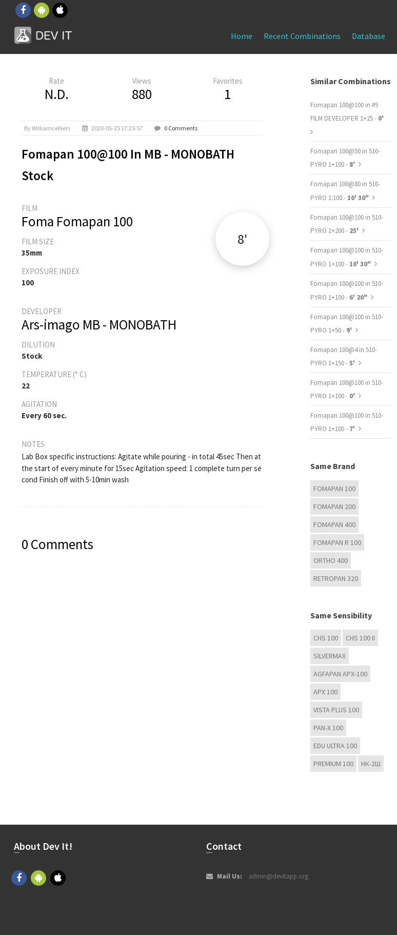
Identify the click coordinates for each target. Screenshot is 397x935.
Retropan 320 (335, 578)
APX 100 (325, 691)
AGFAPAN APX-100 (340, 673)
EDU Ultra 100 (335, 745)
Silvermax (329, 655)
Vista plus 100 (336, 709)
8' (242, 238)
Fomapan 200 (334, 506)
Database (368, 36)
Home (241, 36)
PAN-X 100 (328, 727)
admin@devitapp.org (278, 876)
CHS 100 (325, 637)
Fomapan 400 (334, 524)
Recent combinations (302, 36)
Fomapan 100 (334, 488)
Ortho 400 (330, 560)
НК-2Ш (371, 763)
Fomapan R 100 (337, 542)
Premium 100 (333, 763)
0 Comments (180, 128)
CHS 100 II (360, 637)
